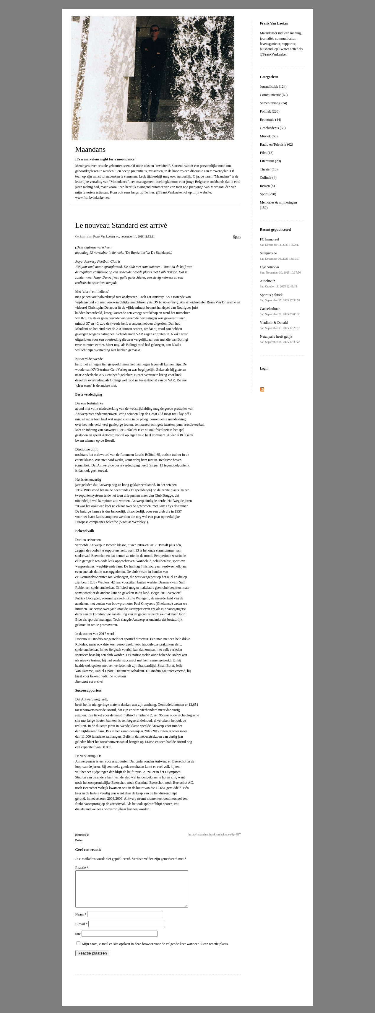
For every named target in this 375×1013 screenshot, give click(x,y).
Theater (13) (269, 169)
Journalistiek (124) (273, 86)
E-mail (81, 931)
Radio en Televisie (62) (276, 144)
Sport (237, 237)
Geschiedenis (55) (273, 128)
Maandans (90, 149)
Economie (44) (270, 120)
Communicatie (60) (274, 95)
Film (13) (267, 153)
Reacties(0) (82, 834)
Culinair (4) (268, 177)
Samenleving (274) (273, 103)
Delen (78, 840)
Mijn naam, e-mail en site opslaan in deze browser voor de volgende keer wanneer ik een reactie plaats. (155, 951)
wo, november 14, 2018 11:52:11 (135, 236)
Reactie (82, 868)
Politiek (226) (270, 111)
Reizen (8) (267, 186)
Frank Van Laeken (104, 236)
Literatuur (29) (270, 161)
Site (78, 941)
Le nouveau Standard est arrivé (121, 225)
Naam (81, 921)
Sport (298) (268, 194)
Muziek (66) (269, 136)
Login (264, 368)
